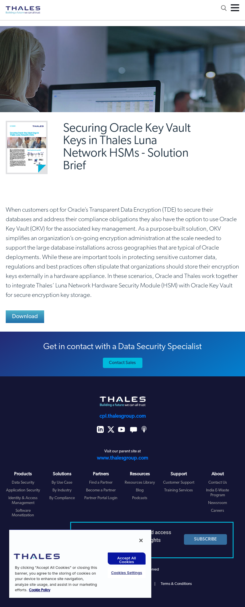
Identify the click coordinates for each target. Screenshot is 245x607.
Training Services (178, 490)
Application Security (23, 490)
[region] (80, 563)
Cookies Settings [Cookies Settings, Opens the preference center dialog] (126, 572)
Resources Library (140, 482)
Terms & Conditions (176, 584)
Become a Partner (101, 490)
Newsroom (217, 503)
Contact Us (217, 482)
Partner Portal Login (100, 498)
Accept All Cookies (126, 560)
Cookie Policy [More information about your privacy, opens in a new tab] (39, 590)
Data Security (23, 482)
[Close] (141, 540)
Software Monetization (23, 513)
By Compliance (62, 498)
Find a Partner (101, 482)
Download (25, 317)
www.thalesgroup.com (122, 458)
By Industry (62, 490)
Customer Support (178, 482)
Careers (217, 511)
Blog (140, 490)
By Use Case (62, 482)
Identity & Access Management (23, 500)
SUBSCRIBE (205, 539)
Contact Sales (122, 363)
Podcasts (139, 498)
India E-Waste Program (217, 492)
